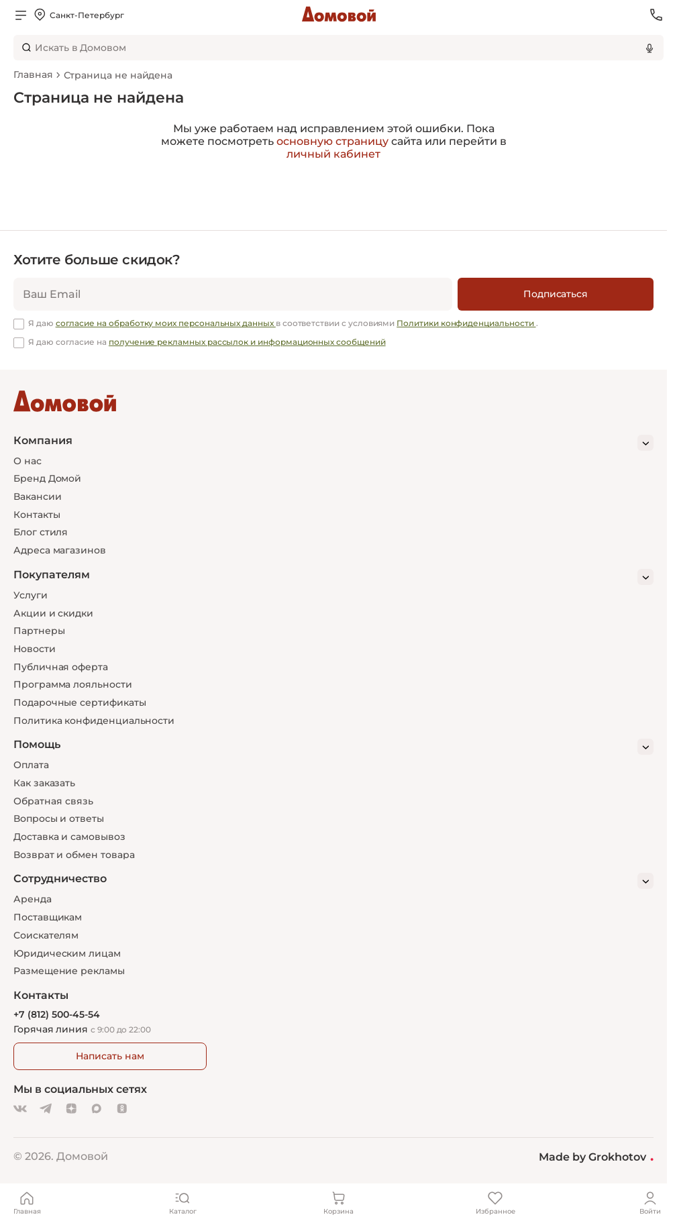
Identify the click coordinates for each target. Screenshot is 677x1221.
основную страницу (332, 141)
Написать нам (110, 1056)
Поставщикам (47, 917)
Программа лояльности (72, 684)
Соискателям (46, 935)
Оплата (31, 765)
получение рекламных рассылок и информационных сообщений (247, 342)
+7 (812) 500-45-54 (56, 1015)
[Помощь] (333, 747)
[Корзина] (339, 1202)
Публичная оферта (60, 667)
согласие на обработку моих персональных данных (166, 323)
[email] (232, 294)
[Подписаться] (556, 294)
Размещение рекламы (69, 971)
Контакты (36, 515)
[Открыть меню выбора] (78, 15)
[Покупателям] (333, 577)
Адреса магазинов (59, 550)
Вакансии (37, 496)
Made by (596, 1156)
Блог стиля (40, 532)
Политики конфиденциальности (466, 323)
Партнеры (38, 631)
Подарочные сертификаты (79, 702)
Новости (34, 649)
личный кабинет (333, 154)
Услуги (30, 595)
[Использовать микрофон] (649, 47)
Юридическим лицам (67, 953)
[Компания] (333, 443)
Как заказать (44, 783)
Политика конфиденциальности (93, 720)
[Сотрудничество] (333, 881)
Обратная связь (53, 801)
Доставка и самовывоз (69, 837)
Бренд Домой (47, 478)
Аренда (32, 899)
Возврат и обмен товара (73, 855)
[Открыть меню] (20, 15)
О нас (27, 461)
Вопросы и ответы (58, 818)
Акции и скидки (53, 613)
